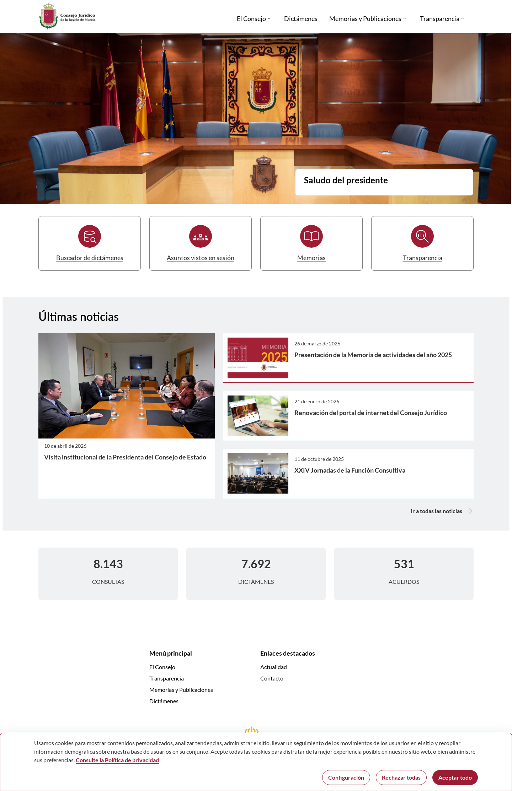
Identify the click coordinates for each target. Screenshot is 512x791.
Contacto (271, 678)
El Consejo (162, 666)
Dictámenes (163, 701)
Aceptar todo (455, 777)
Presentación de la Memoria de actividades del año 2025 (373, 355)
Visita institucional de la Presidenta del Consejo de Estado (125, 457)
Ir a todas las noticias (442, 511)
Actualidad (273, 666)
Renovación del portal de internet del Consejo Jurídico (370, 412)
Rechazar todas (401, 777)
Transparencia (166, 678)
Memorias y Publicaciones (181, 689)
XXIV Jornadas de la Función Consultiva (349, 470)
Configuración (346, 777)
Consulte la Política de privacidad (117, 760)
